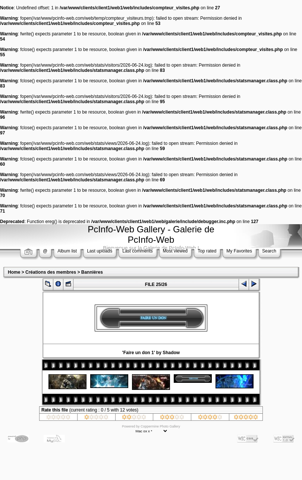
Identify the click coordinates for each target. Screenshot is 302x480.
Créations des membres (50, 272)
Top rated (207, 251)
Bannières (92, 272)
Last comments (137, 251)
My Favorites (239, 251)
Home (14, 272)
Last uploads (99, 251)
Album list (67, 251)
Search (269, 251)
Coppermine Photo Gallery (160, 426)
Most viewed (175, 251)
